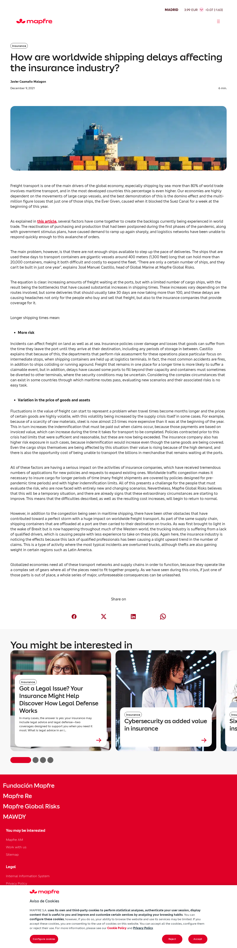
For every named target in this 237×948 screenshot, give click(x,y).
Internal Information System (28, 876)
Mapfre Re (17, 796)
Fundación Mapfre (28, 785)
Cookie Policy (116, 928)
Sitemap (12, 854)
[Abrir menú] (218, 21)
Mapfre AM (14, 840)
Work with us (16, 847)
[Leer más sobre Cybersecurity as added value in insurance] (165, 740)
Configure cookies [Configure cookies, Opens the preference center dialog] (44, 939)
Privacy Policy (16, 883)
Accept (197, 939)
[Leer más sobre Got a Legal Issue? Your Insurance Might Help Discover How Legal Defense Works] (60, 740)
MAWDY (14, 816)
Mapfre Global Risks (31, 806)
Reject (172, 939)
